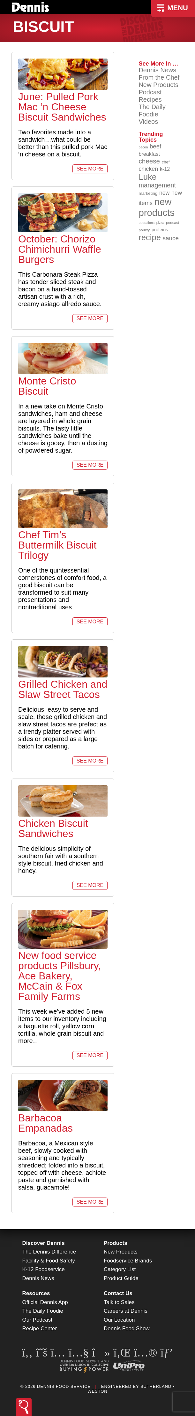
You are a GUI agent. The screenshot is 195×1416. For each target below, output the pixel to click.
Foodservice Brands (128, 1261)
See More (90, 168)
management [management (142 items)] (157, 185)
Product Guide (121, 1278)
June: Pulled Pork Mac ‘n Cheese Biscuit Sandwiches (62, 107)
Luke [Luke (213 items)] (147, 176)
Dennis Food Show (127, 1328)
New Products (158, 84)
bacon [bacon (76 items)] (143, 147)
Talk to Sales (119, 1302)
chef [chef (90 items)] (166, 162)
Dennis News (157, 70)
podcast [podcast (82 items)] (172, 222)
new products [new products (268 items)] (157, 207)
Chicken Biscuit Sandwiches (53, 828)
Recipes (150, 99)
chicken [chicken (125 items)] (148, 169)
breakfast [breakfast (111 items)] (149, 154)
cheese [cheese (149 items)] (149, 161)
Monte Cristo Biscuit (47, 386)
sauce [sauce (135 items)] (170, 238)
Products (115, 1243)
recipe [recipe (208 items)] (150, 237)
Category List (120, 1269)
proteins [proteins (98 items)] (160, 229)
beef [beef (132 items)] (155, 146)
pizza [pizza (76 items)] (160, 223)
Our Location (119, 1320)
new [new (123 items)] (164, 193)
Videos (148, 121)
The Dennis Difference (49, 1252)
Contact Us (118, 1293)
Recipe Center (39, 1328)
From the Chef (159, 77)
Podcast (150, 92)
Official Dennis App (45, 1302)
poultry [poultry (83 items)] (144, 230)
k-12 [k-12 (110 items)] (165, 169)
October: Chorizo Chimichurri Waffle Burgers (59, 249)
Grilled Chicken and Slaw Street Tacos (62, 689)
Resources (36, 1293)
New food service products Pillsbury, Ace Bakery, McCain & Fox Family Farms (59, 976)
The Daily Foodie (152, 110)
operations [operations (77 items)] (146, 223)
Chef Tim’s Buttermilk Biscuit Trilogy (57, 545)
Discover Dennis (43, 1243)
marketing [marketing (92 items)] (148, 193)
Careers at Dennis (125, 1311)
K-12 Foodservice (43, 1269)
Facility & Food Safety (48, 1261)
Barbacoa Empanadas (45, 1123)
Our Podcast (37, 1320)
